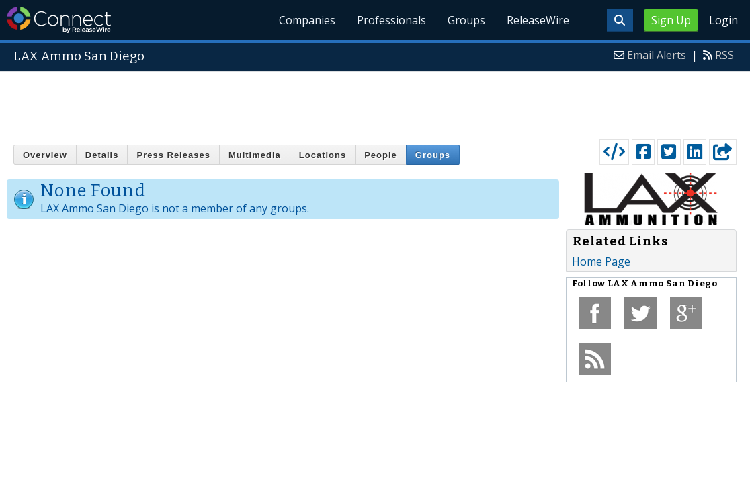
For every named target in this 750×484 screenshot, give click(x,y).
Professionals (391, 20)
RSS (724, 55)
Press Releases (173, 155)
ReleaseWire (538, 20)
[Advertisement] (375, 102)
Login (723, 20)
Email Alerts (656, 55)
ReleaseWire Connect (59, 20)
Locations (322, 155)
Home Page (601, 261)
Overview (45, 155)
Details (102, 155)
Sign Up (671, 20)
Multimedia (254, 155)
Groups (466, 20)
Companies (307, 20)
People (380, 155)
